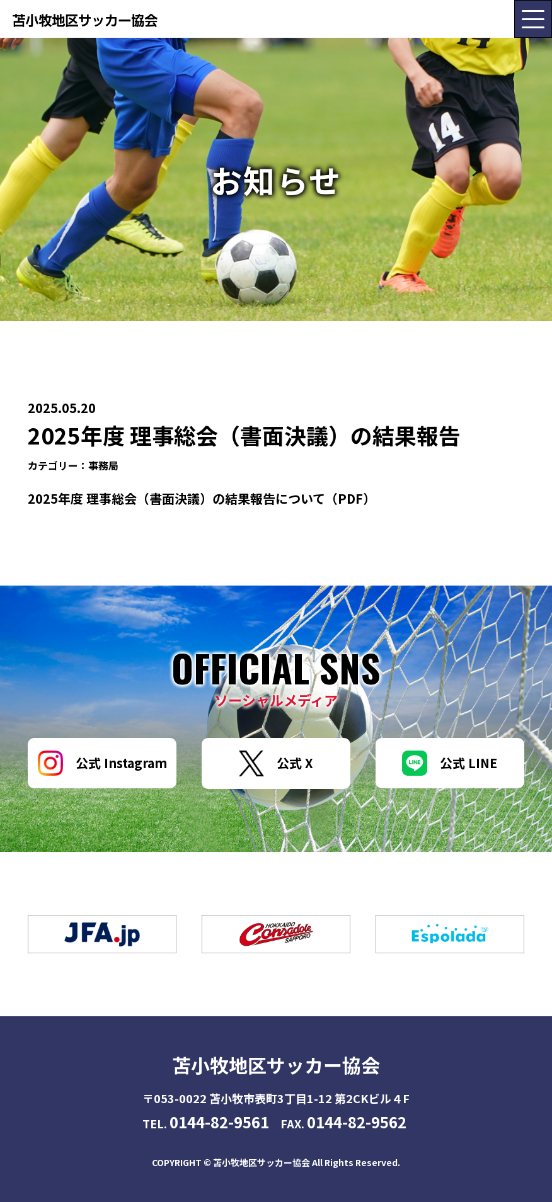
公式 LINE (449, 763)
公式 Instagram (102, 763)
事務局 (103, 465)
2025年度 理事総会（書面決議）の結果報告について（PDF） (202, 498)
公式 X (276, 763)
